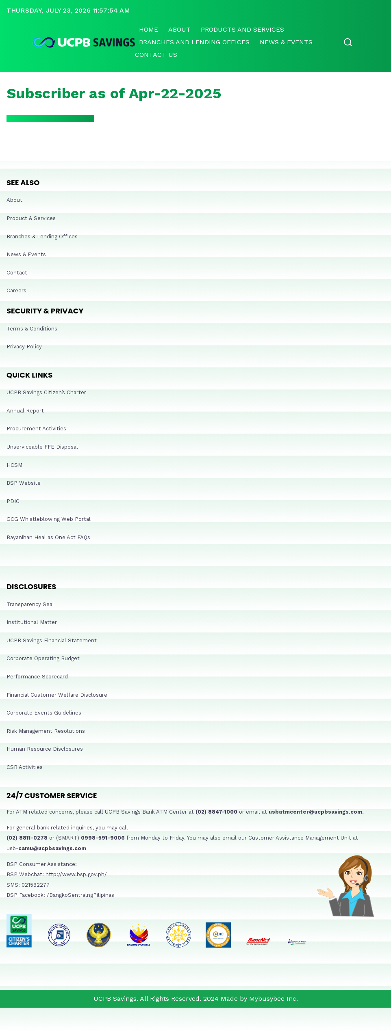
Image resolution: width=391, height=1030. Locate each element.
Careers (16, 290)
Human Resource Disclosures (45, 749)
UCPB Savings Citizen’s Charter (46, 392)
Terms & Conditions (32, 329)
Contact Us (156, 54)
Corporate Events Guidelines (44, 713)
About (179, 29)
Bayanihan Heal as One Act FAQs (48, 537)
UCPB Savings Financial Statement (52, 640)
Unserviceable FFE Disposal (42, 447)
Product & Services (31, 218)
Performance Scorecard (37, 677)
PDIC (13, 501)
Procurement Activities (36, 428)
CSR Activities (25, 767)
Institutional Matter (32, 622)
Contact (17, 273)
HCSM (14, 465)
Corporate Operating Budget (43, 658)
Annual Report (25, 411)
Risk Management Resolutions (46, 731)
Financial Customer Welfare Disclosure (57, 695)
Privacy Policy (24, 346)
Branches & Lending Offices (42, 236)
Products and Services (242, 29)
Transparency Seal (30, 604)
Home (148, 29)
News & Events (286, 42)
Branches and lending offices (194, 42)
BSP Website (24, 483)
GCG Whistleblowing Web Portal (49, 519)
